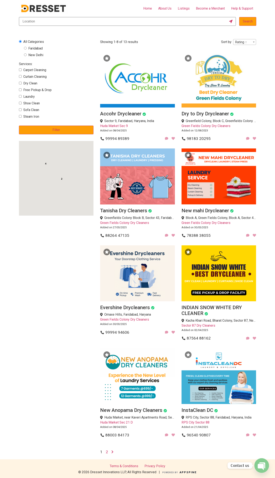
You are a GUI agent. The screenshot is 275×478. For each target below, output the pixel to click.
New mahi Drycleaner (205, 211)
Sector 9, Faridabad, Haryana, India (129, 121)
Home (147, 8)
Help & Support (242, 8)
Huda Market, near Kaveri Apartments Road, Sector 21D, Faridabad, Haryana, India (139, 417)
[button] (58, 189)
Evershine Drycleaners (125, 307)
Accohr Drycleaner (120, 114)
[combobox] (244, 42)
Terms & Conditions (124, 466)
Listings (184, 8)
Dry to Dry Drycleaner (205, 114)
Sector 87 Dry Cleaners (198, 325)
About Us (165, 8)
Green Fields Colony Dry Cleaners (206, 126)
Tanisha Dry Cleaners (123, 211)
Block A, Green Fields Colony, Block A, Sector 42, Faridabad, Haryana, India (221, 218)
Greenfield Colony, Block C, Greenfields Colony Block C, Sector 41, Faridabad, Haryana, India (221, 121)
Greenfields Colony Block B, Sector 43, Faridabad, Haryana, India (139, 218)
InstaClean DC (197, 410)
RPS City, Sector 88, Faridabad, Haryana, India (218, 417)
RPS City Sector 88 (195, 422)
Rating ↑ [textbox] (241, 42)
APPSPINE (188, 472)
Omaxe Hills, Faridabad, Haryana (127, 314)
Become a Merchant (210, 8)
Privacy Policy (154, 466)
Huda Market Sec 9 (114, 126)
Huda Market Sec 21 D (116, 422)
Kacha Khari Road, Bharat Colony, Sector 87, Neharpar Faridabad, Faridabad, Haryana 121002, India (221, 320)
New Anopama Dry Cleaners (131, 410)
